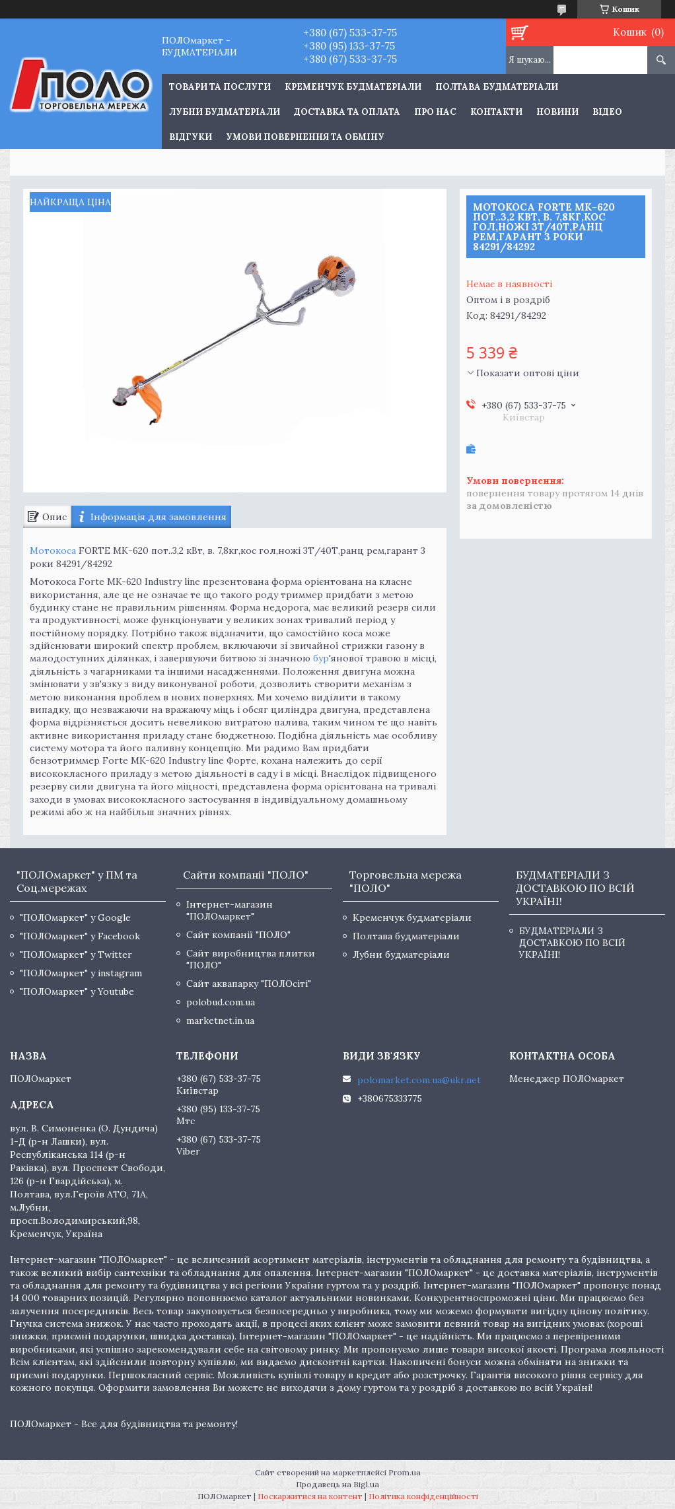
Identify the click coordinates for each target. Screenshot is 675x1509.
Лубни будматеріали (224, 111)
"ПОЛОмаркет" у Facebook (80, 936)
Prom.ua (404, 1472)
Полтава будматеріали (496, 86)
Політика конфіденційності (423, 1496)
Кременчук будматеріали (353, 86)
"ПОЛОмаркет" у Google (75, 917)
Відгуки (190, 137)
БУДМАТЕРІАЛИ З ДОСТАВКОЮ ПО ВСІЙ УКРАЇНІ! (572, 942)
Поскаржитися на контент (310, 1496)
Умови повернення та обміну (305, 137)
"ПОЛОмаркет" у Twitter (76, 954)
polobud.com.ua (220, 1002)
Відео (607, 111)
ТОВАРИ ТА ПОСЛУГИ (220, 86)
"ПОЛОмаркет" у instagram (81, 973)
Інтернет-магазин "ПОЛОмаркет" (229, 910)
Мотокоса (53, 550)
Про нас (435, 111)
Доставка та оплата (347, 111)
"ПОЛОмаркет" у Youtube (77, 991)
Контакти (496, 111)
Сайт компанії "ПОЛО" (238, 935)
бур (321, 658)
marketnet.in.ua (220, 1020)
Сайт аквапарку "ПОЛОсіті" (248, 983)
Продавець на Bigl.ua (337, 1484)
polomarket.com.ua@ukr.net (419, 1080)
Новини (557, 111)
